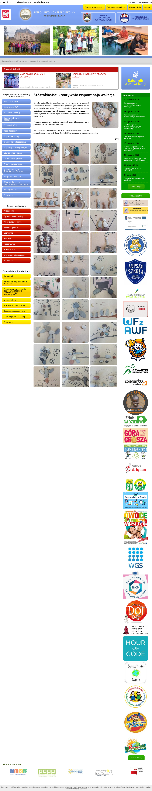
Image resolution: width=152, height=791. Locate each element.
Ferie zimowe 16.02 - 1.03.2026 (132, 169)
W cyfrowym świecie (13, 164)
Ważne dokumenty (12, 112)
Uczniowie (8, 233)
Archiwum (8, 195)
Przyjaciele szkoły (11, 136)
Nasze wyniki (9, 244)
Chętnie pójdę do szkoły (14, 316)
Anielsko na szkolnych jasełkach (32, 75)
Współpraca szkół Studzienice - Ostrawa (13, 170)
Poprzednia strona (145, 2)
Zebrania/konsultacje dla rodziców (134, 137)
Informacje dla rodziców (14, 255)
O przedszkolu (10, 300)
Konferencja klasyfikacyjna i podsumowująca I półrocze (135, 159)
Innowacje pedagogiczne (15, 142)
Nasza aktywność (11, 227)
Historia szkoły (135, 7)
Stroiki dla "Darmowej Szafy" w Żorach (89, 75)
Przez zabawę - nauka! (13, 222)
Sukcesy (7, 238)
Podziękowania (10, 189)
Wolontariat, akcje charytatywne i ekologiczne (16, 183)
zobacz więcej (136, 186)
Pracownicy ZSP (10, 125)
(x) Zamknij (83, 789)
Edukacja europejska (13, 158)
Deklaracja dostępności (94, 7)
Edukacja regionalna (13, 153)
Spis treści (132, 2)
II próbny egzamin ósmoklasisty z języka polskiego (132, 105)
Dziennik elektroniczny (116, 7)
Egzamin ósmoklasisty (13, 216)
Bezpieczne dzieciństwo (14, 311)
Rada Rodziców (10, 131)
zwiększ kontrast (23, 2)
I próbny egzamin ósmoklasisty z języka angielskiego (132, 127)
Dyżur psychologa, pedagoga (12, 119)
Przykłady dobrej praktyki (15, 147)
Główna (4, 61)
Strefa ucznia (9, 249)
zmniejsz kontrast (40, 2)
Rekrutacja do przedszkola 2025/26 (15, 282)
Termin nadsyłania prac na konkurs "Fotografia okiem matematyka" (134, 148)
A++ (9, 2)
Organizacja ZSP (11, 107)
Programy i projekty (12, 176)
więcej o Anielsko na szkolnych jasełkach (36, 87)
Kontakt (147, 7)
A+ (4, 2)
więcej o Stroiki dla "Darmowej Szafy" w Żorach (87, 86)
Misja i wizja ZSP (11, 101)
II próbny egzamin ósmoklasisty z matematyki (134, 116)
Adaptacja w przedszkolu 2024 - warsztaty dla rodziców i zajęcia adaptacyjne (15, 292)
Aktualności (13, 61)
